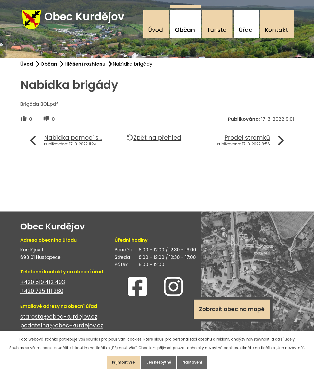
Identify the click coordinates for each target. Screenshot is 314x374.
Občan (185, 30)
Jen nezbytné (159, 361)
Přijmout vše (120, 361)
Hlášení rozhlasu (85, 66)
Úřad (246, 30)
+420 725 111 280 (41, 293)
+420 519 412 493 (42, 284)
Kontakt (276, 30)
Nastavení (196, 361)
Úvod (155, 30)
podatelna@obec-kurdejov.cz (61, 328)
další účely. (285, 338)
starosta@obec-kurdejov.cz (58, 319)
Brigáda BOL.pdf (39, 106)
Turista (217, 30)
